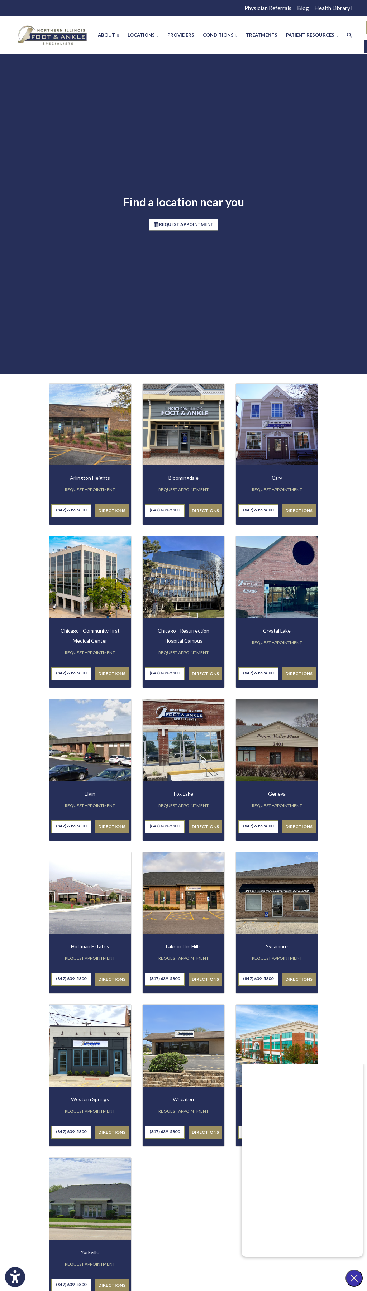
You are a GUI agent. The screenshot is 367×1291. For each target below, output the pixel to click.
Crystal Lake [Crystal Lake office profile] (277, 633)
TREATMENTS (261, 35)
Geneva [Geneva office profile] (277, 796)
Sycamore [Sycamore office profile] (277, 949)
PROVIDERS (180, 35)
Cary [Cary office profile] (277, 481)
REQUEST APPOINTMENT (184, 227)
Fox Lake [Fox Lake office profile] (183, 796)
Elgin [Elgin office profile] (90, 796)
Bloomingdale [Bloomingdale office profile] (183, 481)
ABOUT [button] (108, 35)
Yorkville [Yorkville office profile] (90, 1255)
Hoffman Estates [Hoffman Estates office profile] (90, 949)
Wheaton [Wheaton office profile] (183, 1102)
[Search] (349, 35)
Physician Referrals (267, 7)
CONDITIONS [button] (220, 35)
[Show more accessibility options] (15, 1277)
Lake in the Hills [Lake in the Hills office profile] (183, 949)
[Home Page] (52, 34)
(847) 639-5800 (71, 513)
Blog (303, 7)
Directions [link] (111, 513)
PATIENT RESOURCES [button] (312, 35)
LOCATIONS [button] (143, 35)
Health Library (333, 7)
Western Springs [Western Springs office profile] (90, 1102)
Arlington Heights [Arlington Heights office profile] (90, 481)
